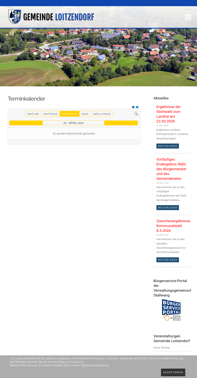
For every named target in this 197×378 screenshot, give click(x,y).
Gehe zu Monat (101, 113)
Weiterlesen (167, 146)
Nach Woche (69, 113)
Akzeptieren (173, 372)
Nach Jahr (33, 113)
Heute (84, 113)
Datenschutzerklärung (95, 365)
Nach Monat (50, 113)
